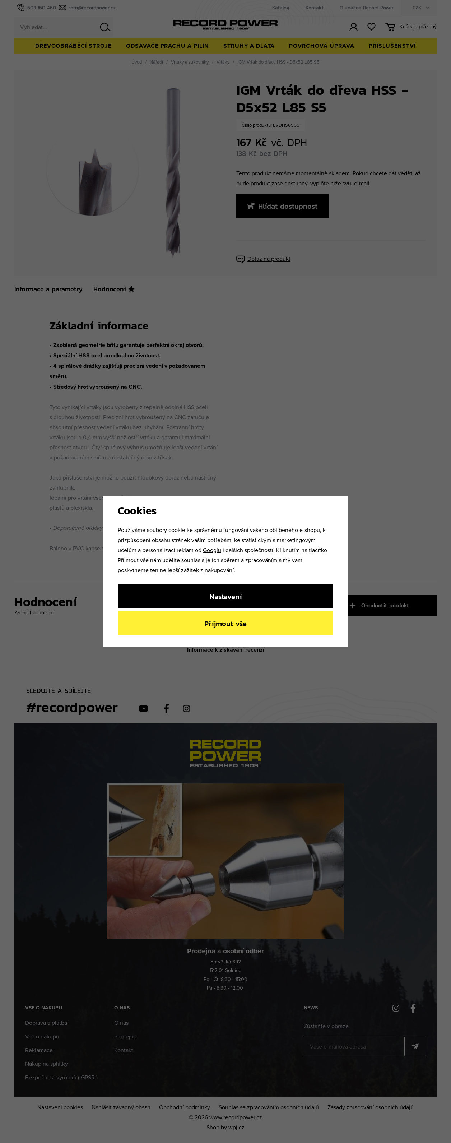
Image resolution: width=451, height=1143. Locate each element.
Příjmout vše (225, 623)
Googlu (212, 550)
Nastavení (226, 596)
